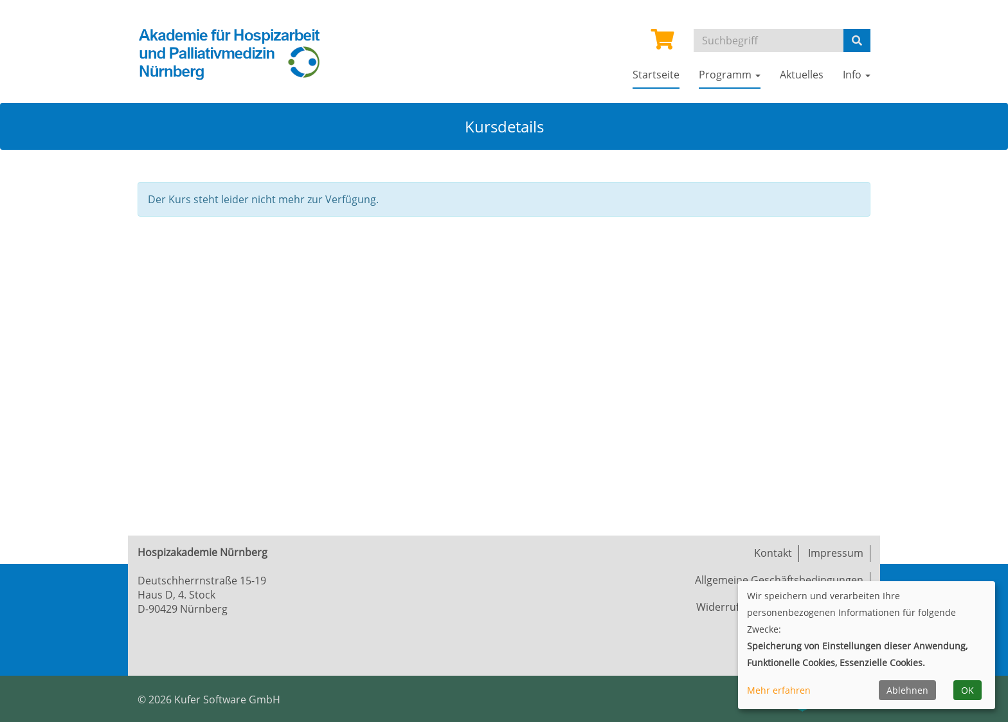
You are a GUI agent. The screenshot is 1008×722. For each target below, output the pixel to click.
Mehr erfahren (779, 690)
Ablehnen (907, 690)
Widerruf (717, 607)
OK (967, 690)
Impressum (835, 553)
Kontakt (773, 553)
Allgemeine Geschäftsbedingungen (779, 580)
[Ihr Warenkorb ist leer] (662, 43)
